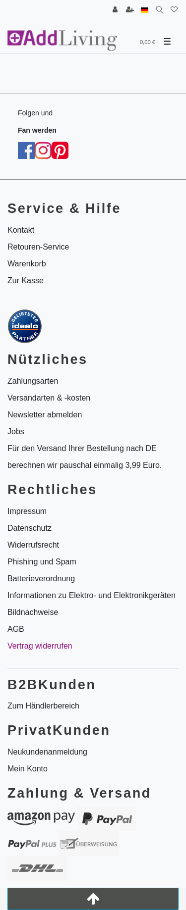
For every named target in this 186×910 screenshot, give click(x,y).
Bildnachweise (32, 612)
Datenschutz (29, 528)
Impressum (27, 511)
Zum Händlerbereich (43, 706)
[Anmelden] (115, 10)
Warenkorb (26, 263)
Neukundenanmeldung (47, 752)
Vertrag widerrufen (39, 646)
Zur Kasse (25, 280)
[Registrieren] (130, 10)
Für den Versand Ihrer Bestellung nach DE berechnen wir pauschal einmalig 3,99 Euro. (84, 456)
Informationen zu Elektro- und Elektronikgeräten (91, 595)
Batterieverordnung (41, 578)
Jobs (15, 431)
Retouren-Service (38, 247)
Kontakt (20, 230)
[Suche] (159, 10)
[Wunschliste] (174, 10)
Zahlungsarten (32, 381)
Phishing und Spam (41, 561)
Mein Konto (27, 768)
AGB (15, 629)
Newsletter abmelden (44, 414)
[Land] (144, 10)
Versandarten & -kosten (48, 398)
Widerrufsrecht (33, 545)
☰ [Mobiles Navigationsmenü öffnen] (167, 42)
